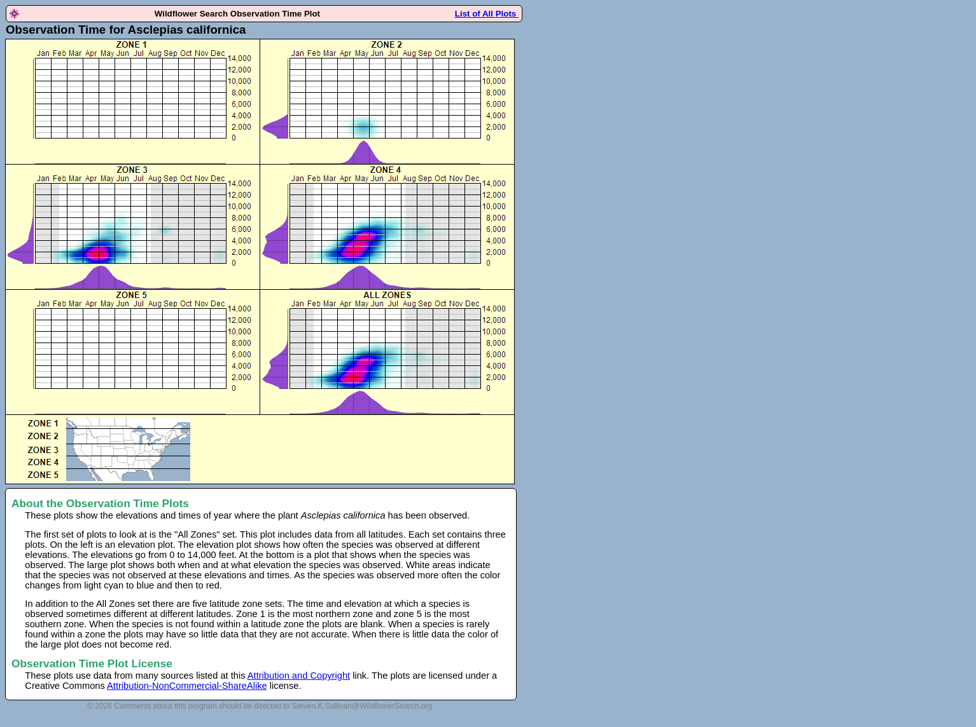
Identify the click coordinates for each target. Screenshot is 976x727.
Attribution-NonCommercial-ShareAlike (187, 686)
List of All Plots (487, 13)
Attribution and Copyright (298, 675)
